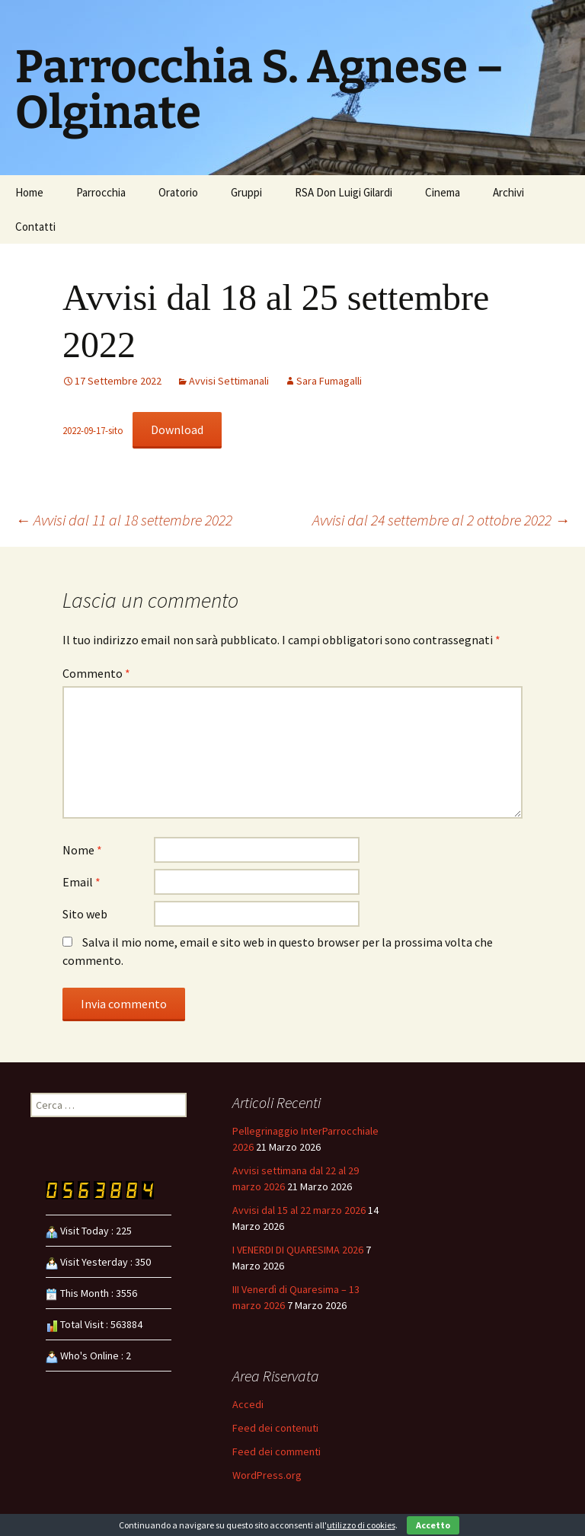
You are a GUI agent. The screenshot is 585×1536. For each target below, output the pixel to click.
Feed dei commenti (276, 1451)
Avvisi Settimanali (229, 381)
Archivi (508, 192)
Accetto (433, 1525)
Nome (82, 849)
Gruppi (246, 192)
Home (29, 192)
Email (81, 881)
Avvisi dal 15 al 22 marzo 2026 (299, 1210)
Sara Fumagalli (329, 381)
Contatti (35, 226)
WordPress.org (267, 1475)
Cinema (442, 192)
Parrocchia (101, 192)
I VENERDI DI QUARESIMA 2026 (297, 1250)
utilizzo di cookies (361, 1525)
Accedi (248, 1404)
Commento (96, 673)
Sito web (84, 913)
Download (177, 429)
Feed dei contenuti (275, 1428)
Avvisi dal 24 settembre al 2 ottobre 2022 (441, 519)
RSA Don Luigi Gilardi (343, 192)
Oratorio (178, 192)
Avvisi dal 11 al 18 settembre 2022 (123, 519)
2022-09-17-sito (92, 430)
